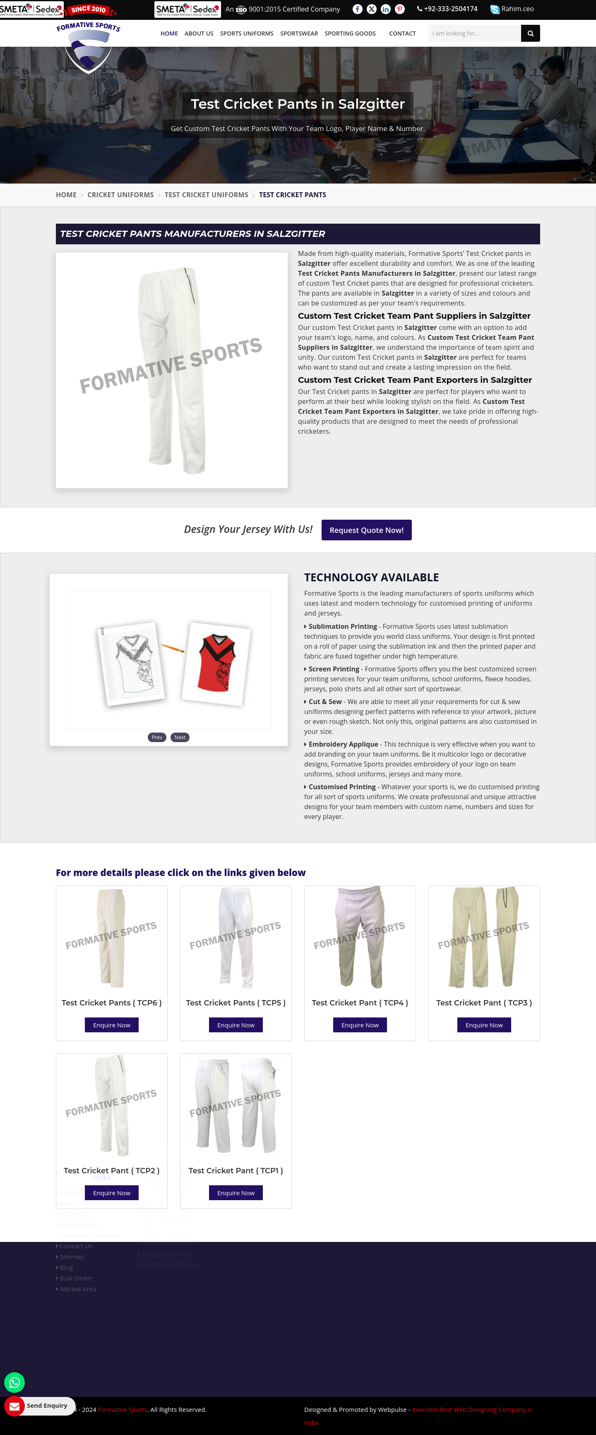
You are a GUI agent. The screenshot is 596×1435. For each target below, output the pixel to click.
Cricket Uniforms (120, 194)
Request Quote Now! (367, 530)
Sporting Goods (350, 33)
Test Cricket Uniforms (206, 194)
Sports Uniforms (247, 33)
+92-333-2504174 (447, 8)
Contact (402, 33)
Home (169, 33)
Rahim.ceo (512, 9)
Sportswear (299, 33)
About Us (199, 33)
